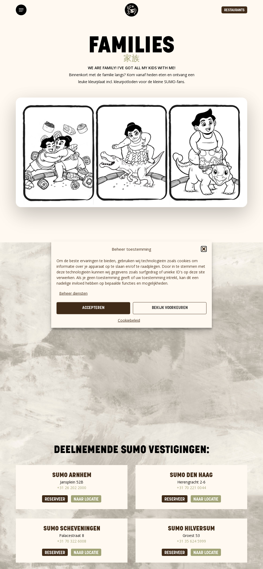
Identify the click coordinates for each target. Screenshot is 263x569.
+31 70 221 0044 (191, 487)
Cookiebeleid (129, 320)
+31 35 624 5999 (191, 541)
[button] (203, 248)
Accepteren (93, 308)
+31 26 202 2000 (71, 487)
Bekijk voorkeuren (170, 308)
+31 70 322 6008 (71, 541)
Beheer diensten (73, 293)
